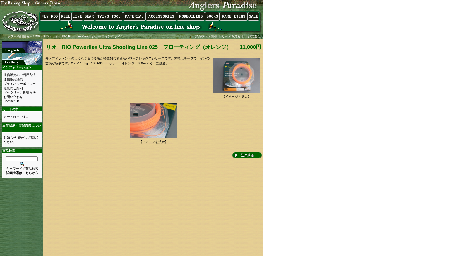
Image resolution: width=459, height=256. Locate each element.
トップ (8, 36)
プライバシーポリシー (20, 83)
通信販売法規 (13, 79)
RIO (46, 36)
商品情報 (23, 36)
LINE (36, 36)
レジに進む (252, 36)
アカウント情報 (206, 36)
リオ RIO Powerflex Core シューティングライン (88, 36)
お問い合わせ (13, 97)
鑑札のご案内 (13, 88)
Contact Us (11, 101)
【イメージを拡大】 (236, 95)
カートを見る (231, 36)
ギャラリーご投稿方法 (20, 92)
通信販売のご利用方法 (20, 75)
